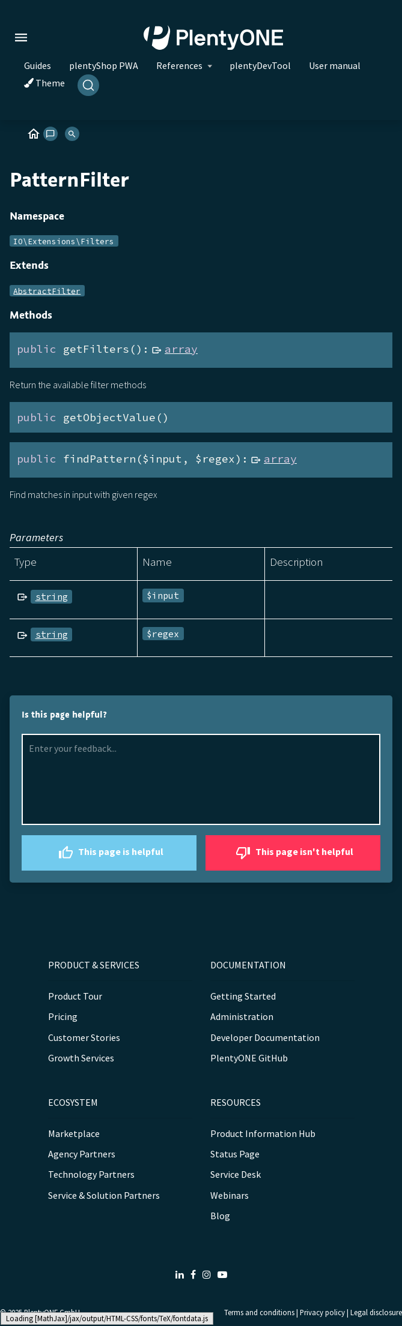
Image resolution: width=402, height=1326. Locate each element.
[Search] (88, 85)
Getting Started (243, 996)
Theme (44, 82)
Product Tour (75, 996)
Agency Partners (81, 1154)
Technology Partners (91, 1174)
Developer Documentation (265, 1037)
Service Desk (235, 1174)
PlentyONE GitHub (249, 1058)
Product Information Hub (262, 1133)
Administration (241, 1016)
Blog (220, 1216)
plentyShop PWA (103, 65)
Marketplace (74, 1133)
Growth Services (81, 1058)
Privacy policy (322, 1312)
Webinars (229, 1195)
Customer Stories (84, 1037)
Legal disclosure (376, 1312)
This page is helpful (109, 852)
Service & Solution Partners (104, 1195)
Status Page (235, 1154)
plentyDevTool (260, 65)
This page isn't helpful (293, 852)
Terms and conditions (259, 1312)
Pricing (63, 1016)
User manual (335, 65)
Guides (37, 65)
